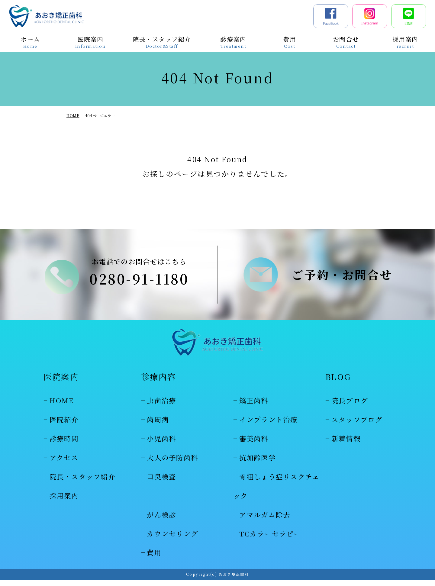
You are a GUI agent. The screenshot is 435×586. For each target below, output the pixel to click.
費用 (154, 558)
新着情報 (346, 444)
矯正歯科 (254, 406)
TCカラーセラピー (270, 539)
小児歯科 (161, 444)
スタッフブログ (357, 425)
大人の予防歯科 (172, 463)
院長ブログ (349, 406)
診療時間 (64, 444)
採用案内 (64, 502)
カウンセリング (172, 539)
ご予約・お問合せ (342, 277)
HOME (72, 115)
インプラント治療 (268, 425)
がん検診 (161, 520)
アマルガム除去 (265, 520)
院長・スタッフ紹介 (82, 483)
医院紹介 (64, 425)
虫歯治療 (161, 406)
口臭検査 (161, 483)
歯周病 (158, 425)
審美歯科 (254, 444)
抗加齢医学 (257, 463)
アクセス (64, 463)
